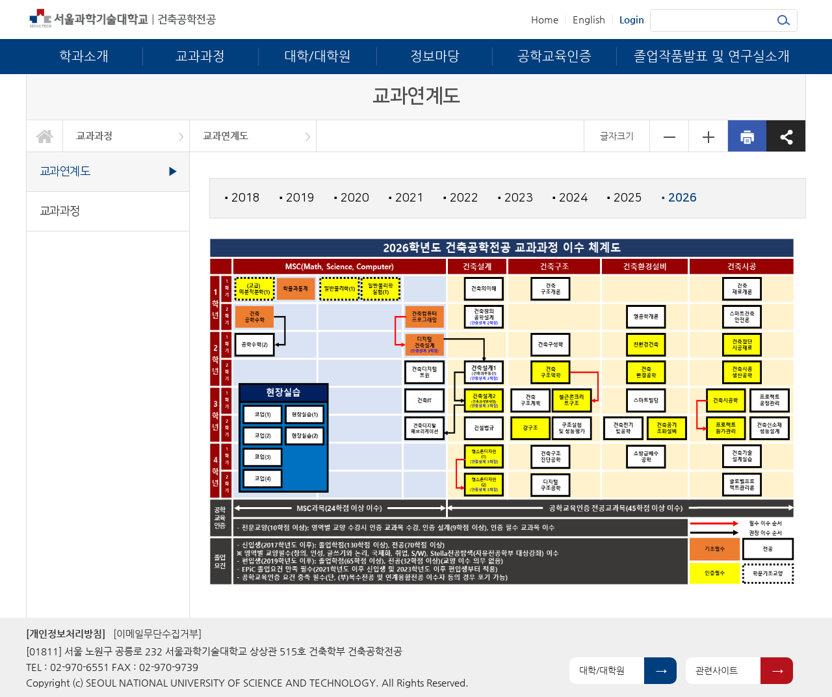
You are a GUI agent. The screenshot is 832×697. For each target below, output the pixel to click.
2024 (570, 198)
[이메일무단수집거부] (157, 633)
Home (544, 19)
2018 (242, 198)
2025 (624, 198)
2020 (351, 198)
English (589, 19)
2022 (460, 198)
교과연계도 (225, 135)
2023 (515, 198)
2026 (679, 198)
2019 (297, 198)
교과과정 (94, 135)
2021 (406, 198)
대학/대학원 (602, 670)
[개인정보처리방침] (65, 633)
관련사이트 (717, 670)
